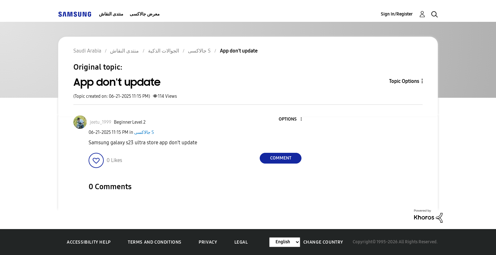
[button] (291, 119)
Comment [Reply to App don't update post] (280, 158)
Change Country (323, 242)
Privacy (208, 242)
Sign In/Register (397, 14)
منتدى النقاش (111, 14)
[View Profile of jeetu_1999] (100, 122)
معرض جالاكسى (145, 14)
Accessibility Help (89, 242)
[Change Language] (284, 242)
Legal (241, 242)
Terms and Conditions (155, 242)
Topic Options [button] (404, 81)
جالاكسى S (144, 132)
